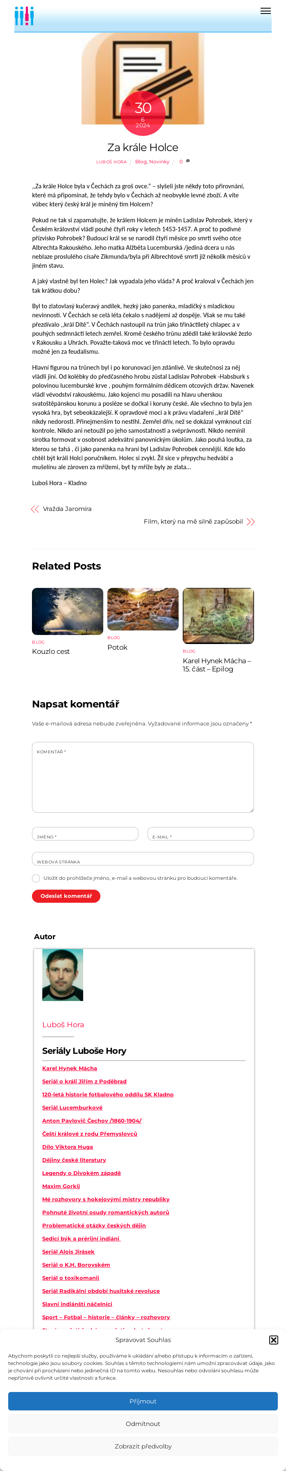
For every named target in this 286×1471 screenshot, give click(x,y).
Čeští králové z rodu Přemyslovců (89, 1133)
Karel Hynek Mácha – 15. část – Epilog (217, 665)
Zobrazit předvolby (143, 1446)
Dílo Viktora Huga (67, 1146)
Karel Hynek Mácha (69, 1068)
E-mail (162, 837)
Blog (141, 162)
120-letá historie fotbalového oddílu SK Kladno (108, 1094)
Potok (117, 647)
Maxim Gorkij (61, 1186)
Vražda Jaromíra (67, 509)
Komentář (51, 752)
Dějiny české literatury (74, 1160)
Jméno (47, 837)
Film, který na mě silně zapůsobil (193, 521)
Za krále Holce (142, 147)
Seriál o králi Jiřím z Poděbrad (84, 1081)
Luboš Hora (111, 162)
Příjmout (143, 1401)
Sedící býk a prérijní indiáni (81, 1238)
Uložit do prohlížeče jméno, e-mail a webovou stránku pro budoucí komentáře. (140, 878)
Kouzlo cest (51, 651)
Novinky (159, 162)
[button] (274, 1340)
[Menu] (266, 11)
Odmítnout (143, 1424)
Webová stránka (58, 862)
